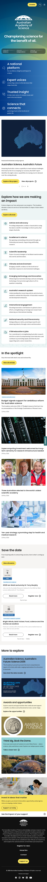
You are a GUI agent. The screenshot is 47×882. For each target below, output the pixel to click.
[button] (22, 186)
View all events (8, 563)
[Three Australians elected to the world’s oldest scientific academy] (23, 479)
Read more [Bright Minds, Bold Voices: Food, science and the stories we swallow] (13, 635)
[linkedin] (27, 878)
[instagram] (19, 878)
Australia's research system (11, 618)
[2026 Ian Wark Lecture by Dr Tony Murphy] (23, 585)
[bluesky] (23, 878)
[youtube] (30, 878)
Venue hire (23, 850)
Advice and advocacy (8, 397)
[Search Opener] (40, 4)
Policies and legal (24, 874)
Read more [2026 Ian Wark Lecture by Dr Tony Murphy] (13, 596)
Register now (34, 596)
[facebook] (16, 878)
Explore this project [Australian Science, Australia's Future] (10, 181)
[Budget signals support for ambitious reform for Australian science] (23, 391)
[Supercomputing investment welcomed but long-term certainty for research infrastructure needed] (23, 437)
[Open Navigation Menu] (44, 5)
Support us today (9, 808)
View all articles (9, 363)
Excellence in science (9, 582)
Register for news (23, 846)
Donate (32, 5)
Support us (23, 861)
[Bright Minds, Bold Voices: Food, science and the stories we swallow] (23, 623)
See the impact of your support (23, 814)
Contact (23, 855)
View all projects (29, 181)
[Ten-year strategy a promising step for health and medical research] (23, 521)
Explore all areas (9, 215)
